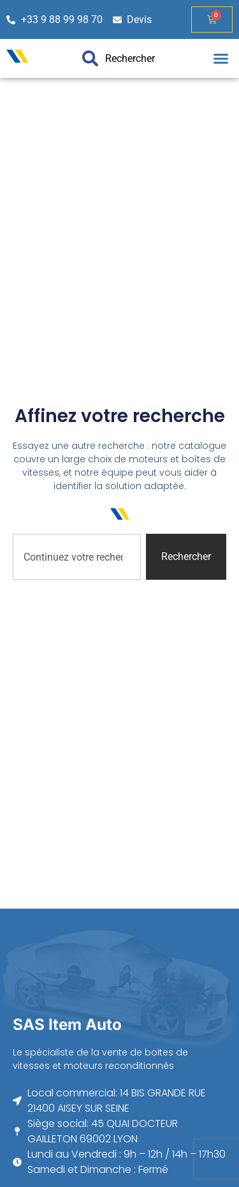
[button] (221, 59)
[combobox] (77, 557)
